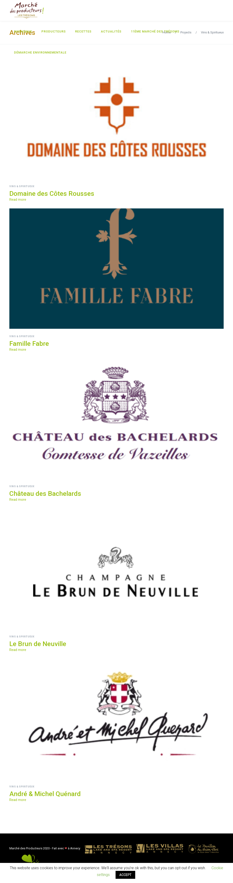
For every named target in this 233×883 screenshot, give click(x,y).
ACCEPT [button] (125, 875)
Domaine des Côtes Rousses (51, 193)
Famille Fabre (29, 343)
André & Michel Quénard (45, 794)
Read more (17, 199)
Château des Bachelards (45, 493)
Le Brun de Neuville (37, 644)
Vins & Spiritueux (21, 186)
